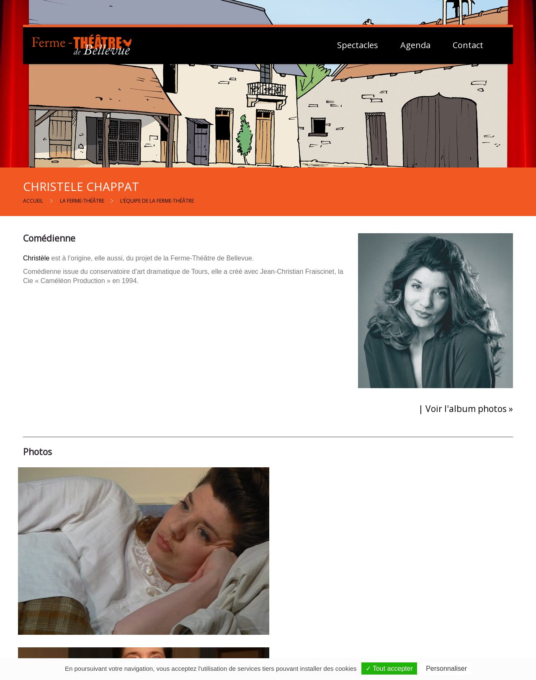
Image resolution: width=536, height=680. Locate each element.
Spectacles (357, 45)
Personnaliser (446, 668)
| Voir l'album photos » (465, 409)
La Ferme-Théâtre (82, 200)
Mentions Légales (432, 609)
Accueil (33, 200)
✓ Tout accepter (389, 668)
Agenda (415, 45)
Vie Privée (421, 619)
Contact (468, 45)
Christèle (36, 258)
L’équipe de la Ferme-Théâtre (157, 200)
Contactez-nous (273, 611)
